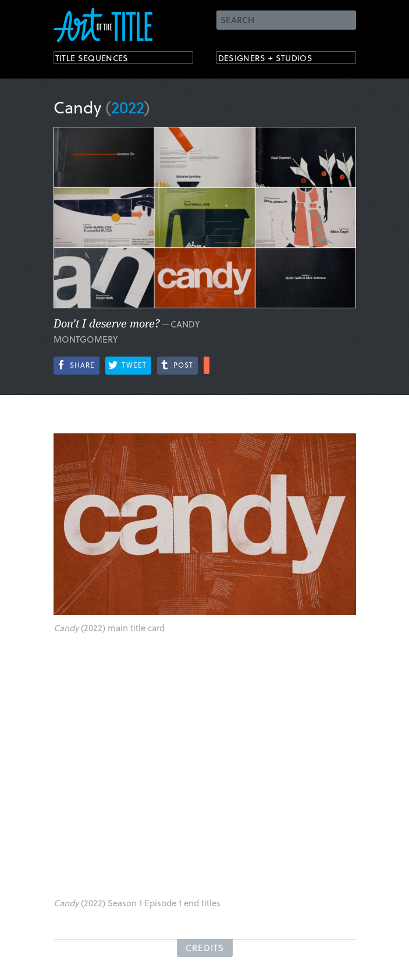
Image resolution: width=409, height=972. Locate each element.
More (206, 365)
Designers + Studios (278, 59)
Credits (205, 947)
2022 (127, 107)
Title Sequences (102, 59)
